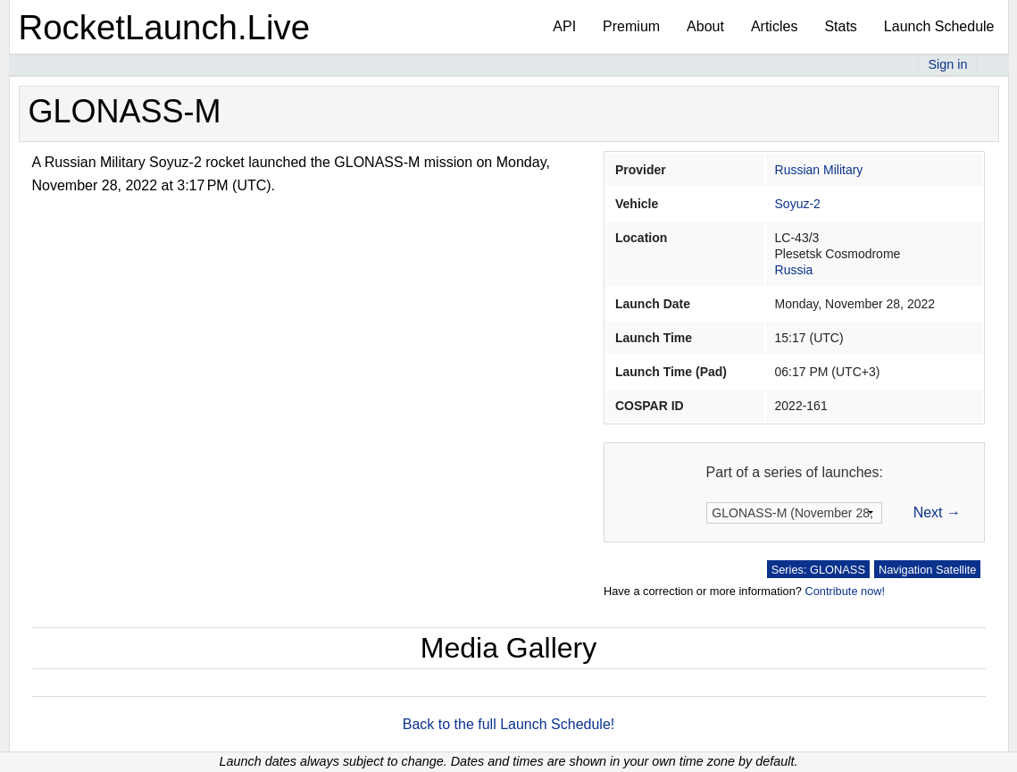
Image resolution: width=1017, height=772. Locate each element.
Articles (774, 26)
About (705, 26)
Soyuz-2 (798, 204)
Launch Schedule (939, 26)
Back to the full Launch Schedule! (509, 724)
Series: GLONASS (818, 569)
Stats (840, 26)
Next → (937, 512)
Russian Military (819, 170)
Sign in (947, 64)
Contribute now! (844, 591)
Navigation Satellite (928, 569)
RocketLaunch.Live (165, 27)
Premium (631, 26)
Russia (794, 270)
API (564, 26)
